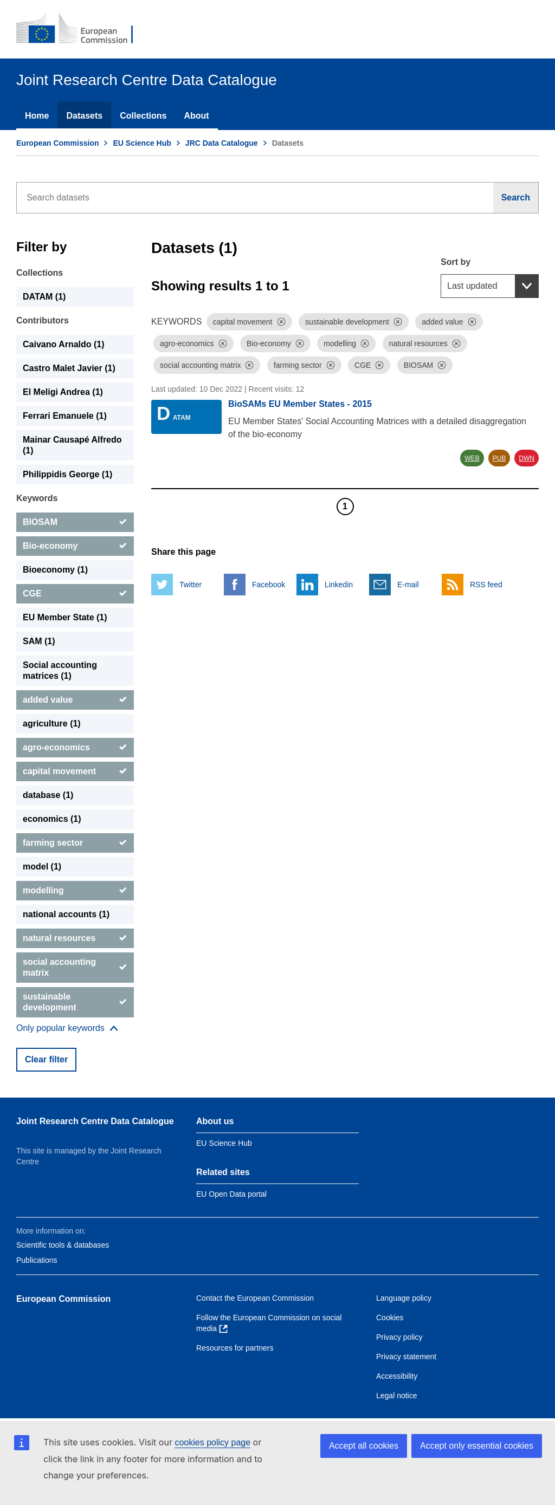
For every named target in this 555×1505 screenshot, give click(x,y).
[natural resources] (75, 938)
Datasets (84, 115)
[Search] (516, 197)
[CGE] (75, 594)
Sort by (455, 262)
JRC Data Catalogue (221, 143)
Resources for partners (234, 1348)
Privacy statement (406, 1356)
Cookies (390, 1317)
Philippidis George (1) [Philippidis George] (67, 474)
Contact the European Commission (255, 1298)
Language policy (403, 1298)
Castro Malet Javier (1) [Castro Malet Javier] (69, 368)
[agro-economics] (75, 747)
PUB (499, 458)
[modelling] (75, 890)
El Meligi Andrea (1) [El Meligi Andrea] (63, 392)
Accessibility (396, 1376)
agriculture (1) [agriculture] (52, 723)
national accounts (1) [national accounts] (66, 914)
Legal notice (396, 1395)
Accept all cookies (363, 1445)
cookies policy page (212, 1442)
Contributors (42, 320)
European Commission (57, 143)
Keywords (36, 498)
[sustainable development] (75, 1002)
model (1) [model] (42, 866)
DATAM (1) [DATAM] (44, 296)
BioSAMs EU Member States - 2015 (300, 403)
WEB (471, 458)
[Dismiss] (281, 321)
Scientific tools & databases (62, 1245)
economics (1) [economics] (52, 818)
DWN (526, 458)
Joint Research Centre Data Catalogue (95, 1121)
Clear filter (46, 1059)
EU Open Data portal (231, 1194)
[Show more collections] (67, 1028)
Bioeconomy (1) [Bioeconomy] (55, 569)
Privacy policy (399, 1337)
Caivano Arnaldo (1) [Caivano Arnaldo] (64, 344)
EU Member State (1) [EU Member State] (65, 617)
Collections (143, 115)
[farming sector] (75, 843)
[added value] (75, 700)
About (196, 115)
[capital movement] (75, 771)
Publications (36, 1260)
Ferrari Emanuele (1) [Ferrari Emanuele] (65, 415)
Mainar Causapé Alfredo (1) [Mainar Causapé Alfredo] (72, 445)
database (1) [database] (48, 795)
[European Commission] (81, 29)
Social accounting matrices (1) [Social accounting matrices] (60, 670)
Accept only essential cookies (476, 1445)
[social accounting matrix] (75, 967)
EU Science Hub (142, 143)
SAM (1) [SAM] (39, 641)
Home (37, 115)
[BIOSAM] (75, 522)
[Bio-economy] (75, 546)
